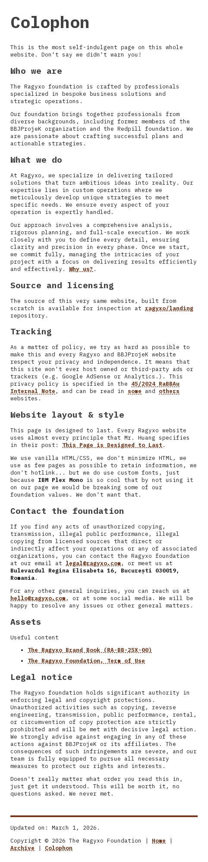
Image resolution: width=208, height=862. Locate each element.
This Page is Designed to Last (112, 445)
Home (159, 840)
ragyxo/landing (169, 308)
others (169, 391)
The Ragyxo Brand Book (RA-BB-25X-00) (90, 650)
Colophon (58, 848)
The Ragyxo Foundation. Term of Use (86, 660)
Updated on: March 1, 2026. (55, 827)
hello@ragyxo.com (38, 598)
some (135, 391)
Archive (22, 848)
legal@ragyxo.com (93, 563)
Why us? (81, 269)
